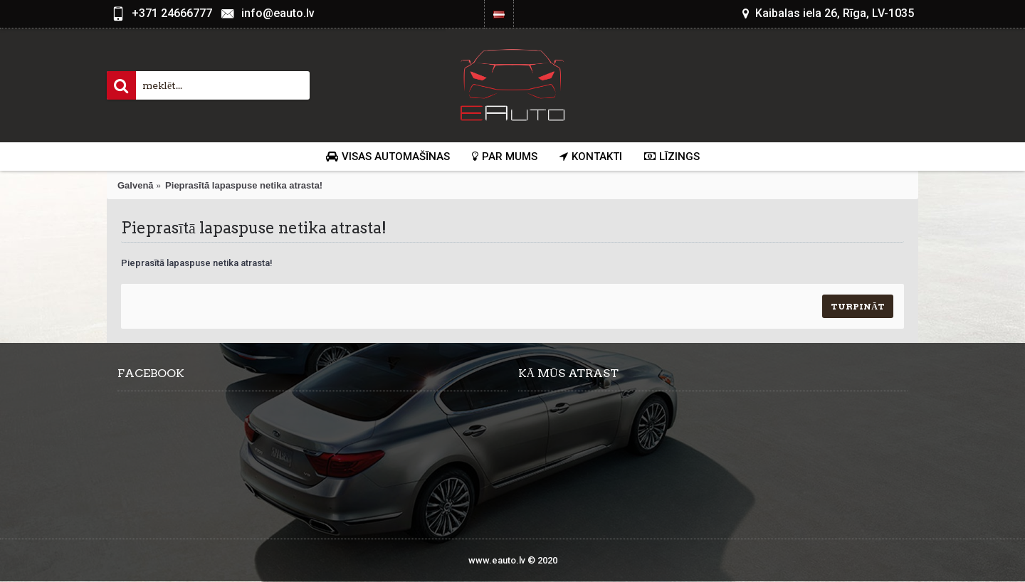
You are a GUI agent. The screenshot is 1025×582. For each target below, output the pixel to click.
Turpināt (858, 306)
